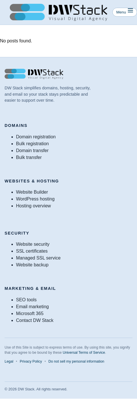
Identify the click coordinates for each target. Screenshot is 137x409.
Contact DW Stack (34, 320)
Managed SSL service (38, 257)
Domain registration (36, 136)
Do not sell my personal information (76, 361)
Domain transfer (32, 150)
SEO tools (26, 299)
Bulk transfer (29, 157)
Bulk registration (32, 143)
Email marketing (32, 306)
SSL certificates (32, 251)
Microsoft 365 (29, 313)
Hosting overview (33, 205)
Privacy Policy (31, 361)
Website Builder (32, 192)
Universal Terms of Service (84, 353)
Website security (32, 244)
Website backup (32, 264)
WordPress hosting (35, 198)
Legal (9, 361)
